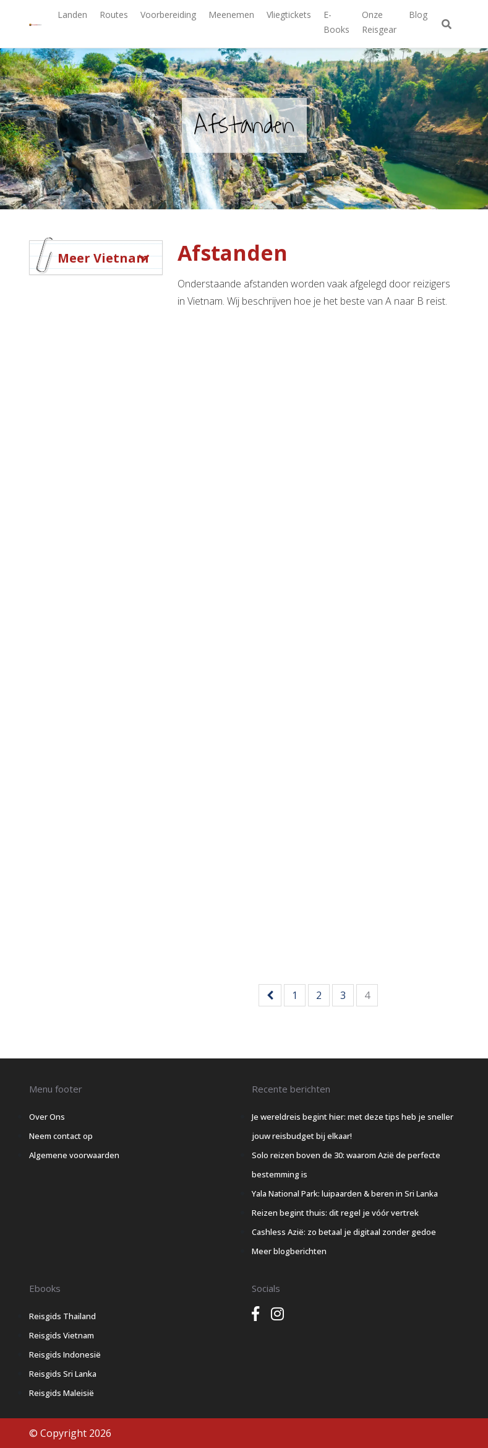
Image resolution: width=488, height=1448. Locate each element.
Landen (72, 14)
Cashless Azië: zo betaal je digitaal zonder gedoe (344, 1231)
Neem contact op (61, 1135)
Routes (114, 14)
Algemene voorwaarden (74, 1155)
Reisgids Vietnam (61, 1335)
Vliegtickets (289, 14)
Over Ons (47, 1116)
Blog (418, 14)
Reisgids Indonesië (65, 1354)
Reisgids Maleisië (61, 1392)
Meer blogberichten (289, 1251)
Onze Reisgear (379, 22)
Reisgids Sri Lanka (62, 1373)
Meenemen (231, 14)
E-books (336, 22)
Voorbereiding (168, 14)
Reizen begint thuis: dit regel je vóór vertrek (335, 1212)
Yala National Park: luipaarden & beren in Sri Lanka (345, 1193)
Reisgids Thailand (62, 1316)
